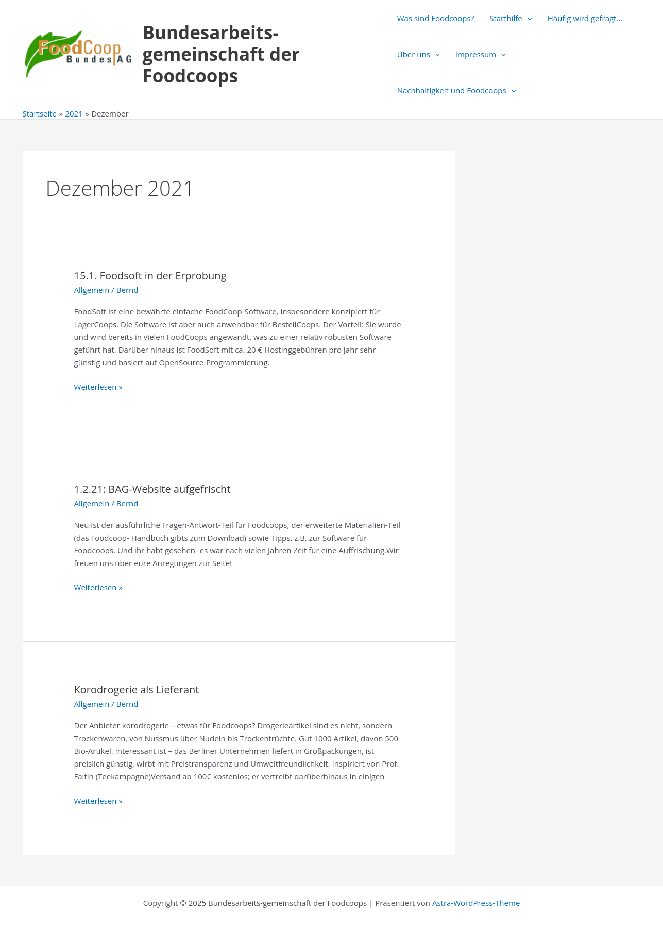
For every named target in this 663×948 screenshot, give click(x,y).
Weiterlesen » (98, 386)
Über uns (418, 54)
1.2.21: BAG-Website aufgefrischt (152, 489)
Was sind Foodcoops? (435, 18)
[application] (527, 18)
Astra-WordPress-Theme (476, 902)
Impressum (480, 54)
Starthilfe (510, 18)
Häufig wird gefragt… (585, 18)
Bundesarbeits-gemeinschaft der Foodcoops (221, 54)
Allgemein (92, 290)
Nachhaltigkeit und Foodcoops (456, 90)
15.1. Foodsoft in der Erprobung (150, 275)
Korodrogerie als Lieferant (136, 689)
